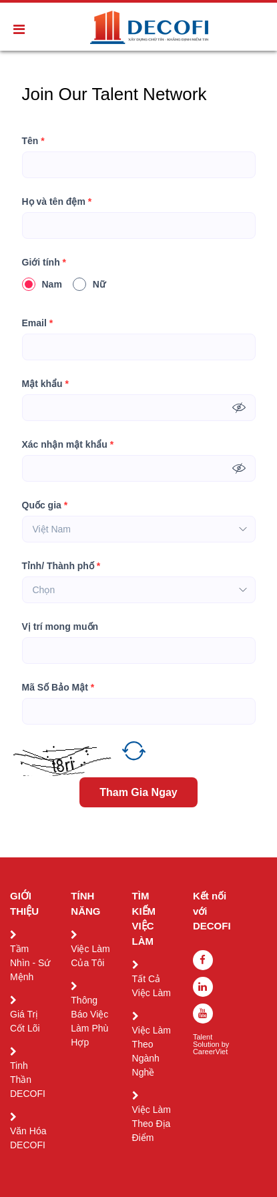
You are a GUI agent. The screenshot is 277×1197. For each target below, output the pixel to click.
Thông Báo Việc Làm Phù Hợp (89, 1021)
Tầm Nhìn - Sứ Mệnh (30, 962)
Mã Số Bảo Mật (58, 688)
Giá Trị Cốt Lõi (25, 1021)
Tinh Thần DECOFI (27, 1079)
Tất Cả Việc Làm (151, 985)
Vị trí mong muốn (60, 626)
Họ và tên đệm (57, 202)
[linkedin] (203, 987)
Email (37, 323)
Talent (203, 1037)
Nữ (89, 284)
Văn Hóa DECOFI (28, 1138)
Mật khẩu (45, 384)
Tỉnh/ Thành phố (61, 566)
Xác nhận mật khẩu (68, 445)
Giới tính (44, 263)
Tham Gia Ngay (138, 792)
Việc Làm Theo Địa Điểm (151, 1123)
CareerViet (210, 1052)
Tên (33, 141)
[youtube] (203, 1014)
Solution (207, 1044)
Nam (42, 284)
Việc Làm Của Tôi (90, 955)
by (227, 1044)
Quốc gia (45, 505)
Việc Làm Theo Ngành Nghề (151, 1051)
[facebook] (203, 960)
